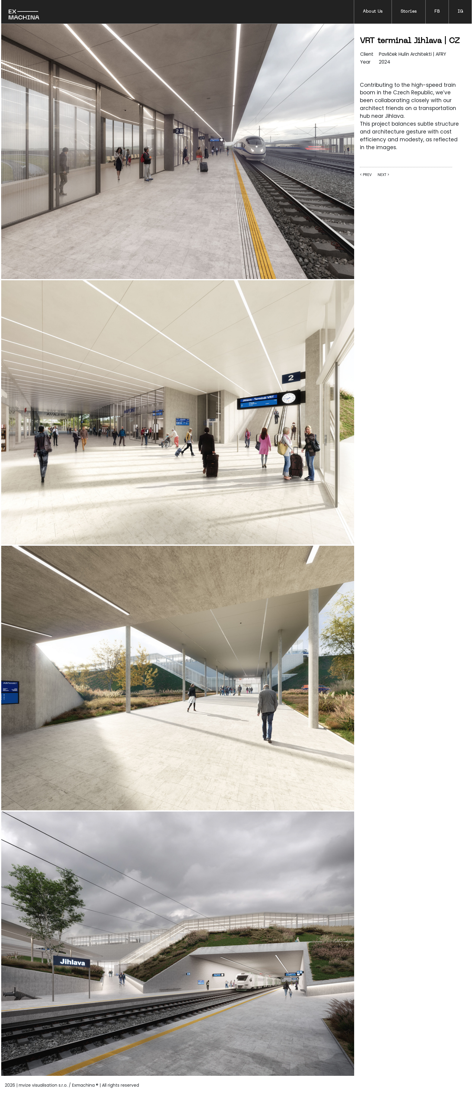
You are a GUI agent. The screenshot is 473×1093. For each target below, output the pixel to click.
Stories (409, 12)
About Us (373, 12)
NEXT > (383, 174)
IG (460, 12)
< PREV (366, 174)
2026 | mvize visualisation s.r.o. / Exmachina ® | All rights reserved (72, 1085)
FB (437, 12)
